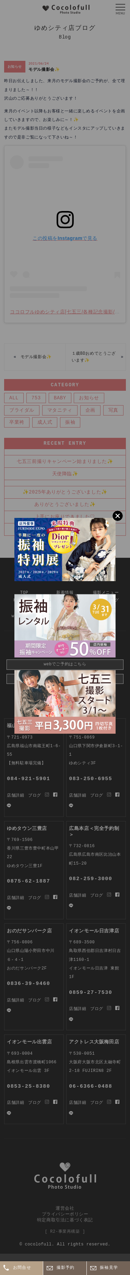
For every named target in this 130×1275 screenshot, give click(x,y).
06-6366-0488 (90, 1086)
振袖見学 (109, 1268)
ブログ (34, 1103)
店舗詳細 (15, 1103)
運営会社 (65, 1208)
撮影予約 (66, 1268)
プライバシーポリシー (65, 1214)
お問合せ (22, 1268)
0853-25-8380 (28, 1086)
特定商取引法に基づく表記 (65, 1220)
